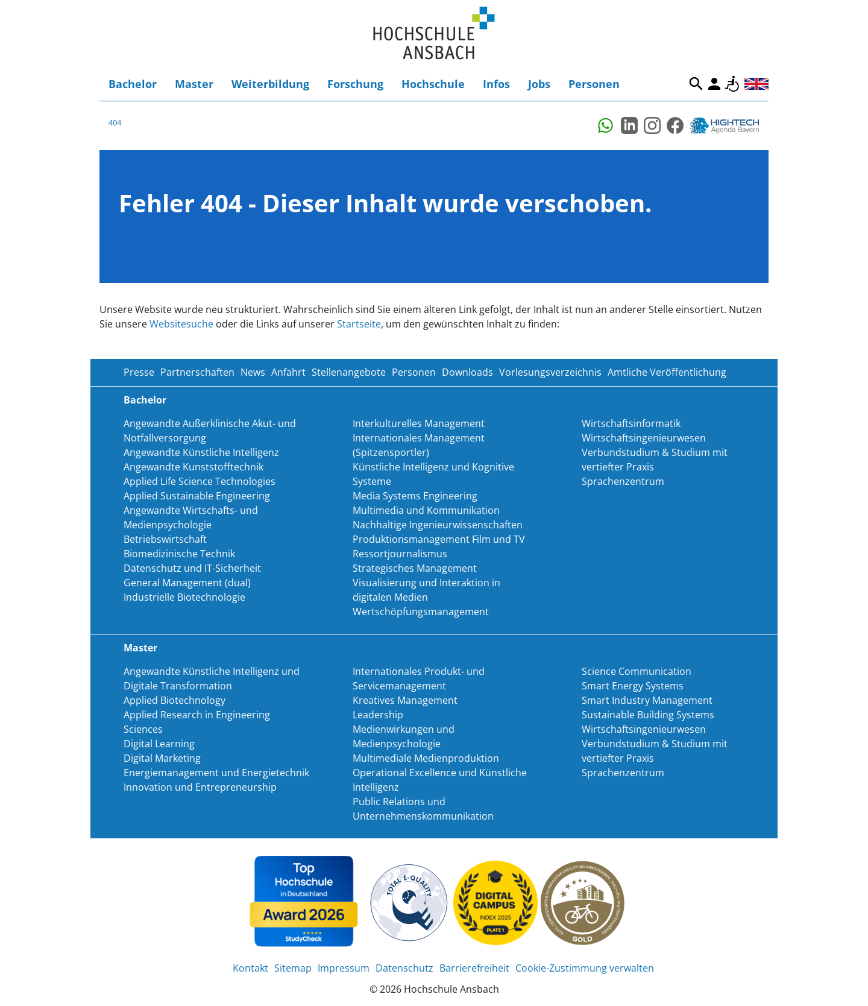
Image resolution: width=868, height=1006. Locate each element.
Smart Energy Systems (633, 685)
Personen (594, 84)
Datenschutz (404, 968)
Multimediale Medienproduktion (426, 758)
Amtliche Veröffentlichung (667, 372)
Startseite (359, 324)
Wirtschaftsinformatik (631, 423)
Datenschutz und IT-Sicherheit (192, 568)
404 (114, 122)
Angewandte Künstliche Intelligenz (201, 452)
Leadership (378, 714)
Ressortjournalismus (400, 553)
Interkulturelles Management (419, 423)
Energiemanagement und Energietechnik (216, 772)
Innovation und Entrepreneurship (200, 787)
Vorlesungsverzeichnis (550, 372)
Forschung (355, 84)
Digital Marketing (162, 758)
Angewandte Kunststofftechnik (193, 466)
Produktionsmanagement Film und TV (439, 539)
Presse (139, 372)
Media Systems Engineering (415, 495)
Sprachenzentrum (623, 481)
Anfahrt (288, 372)
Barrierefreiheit (732, 84)
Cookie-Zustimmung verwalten (584, 968)
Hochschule (433, 84)
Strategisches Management (415, 568)
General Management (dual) (187, 582)
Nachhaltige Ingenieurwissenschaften (438, 524)
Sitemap (293, 968)
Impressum (344, 968)
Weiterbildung (270, 84)
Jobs (539, 84)
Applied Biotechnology (174, 700)
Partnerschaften (197, 372)
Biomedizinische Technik (179, 553)
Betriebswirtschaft (165, 539)
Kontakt (250, 968)
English (756, 84)
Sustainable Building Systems (648, 714)
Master (194, 84)
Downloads (467, 372)
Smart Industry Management (647, 700)
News (253, 372)
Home (434, 33)
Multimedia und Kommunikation (426, 510)
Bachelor (132, 84)
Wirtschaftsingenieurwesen (644, 437)
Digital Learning (159, 743)
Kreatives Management (405, 700)
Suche (696, 84)
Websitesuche (181, 324)
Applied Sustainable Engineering (197, 495)
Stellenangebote (349, 372)
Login (714, 84)
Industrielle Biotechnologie (184, 597)
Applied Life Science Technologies (199, 481)
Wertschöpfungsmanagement (421, 611)
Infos (496, 84)
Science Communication (636, 671)
